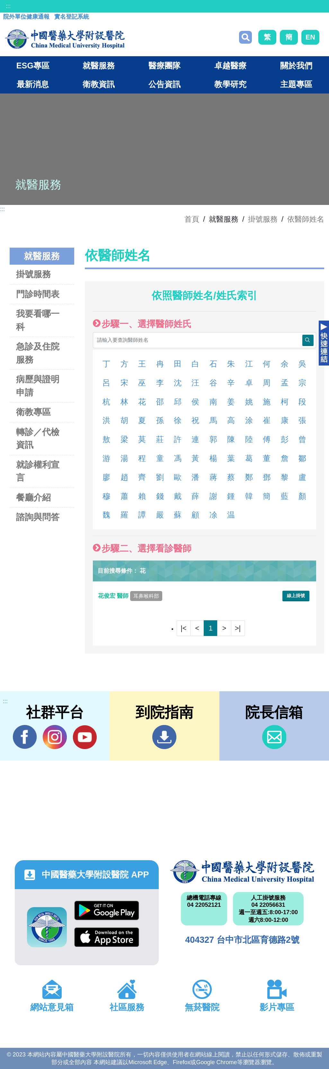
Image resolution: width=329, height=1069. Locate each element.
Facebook (25, 737)
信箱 (274, 737)
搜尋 (245, 37)
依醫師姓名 (305, 219)
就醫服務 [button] (99, 65)
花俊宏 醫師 (130, 596)
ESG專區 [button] (32, 65)
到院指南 (164, 737)
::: (8, 6)
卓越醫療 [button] (230, 65)
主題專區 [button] (296, 84)
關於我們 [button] (296, 65)
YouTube (85, 737)
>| (238, 628)
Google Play (106, 910)
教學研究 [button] (230, 84)
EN (310, 37)
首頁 (191, 219)
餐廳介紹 (33, 497)
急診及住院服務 (37, 353)
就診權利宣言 (37, 471)
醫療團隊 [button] (164, 65)
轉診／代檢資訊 (37, 438)
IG (55, 737)
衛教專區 (33, 412)
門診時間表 (37, 294)
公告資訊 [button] (164, 84)
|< (183, 628)
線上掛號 (296, 595)
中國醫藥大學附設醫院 (242, 871)
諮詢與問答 (37, 517)
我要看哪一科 (37, 320)
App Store (106, 937)
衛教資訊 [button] (99, 84)
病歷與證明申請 (37, 385)
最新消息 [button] (33, 84)
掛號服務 (263, 219)
